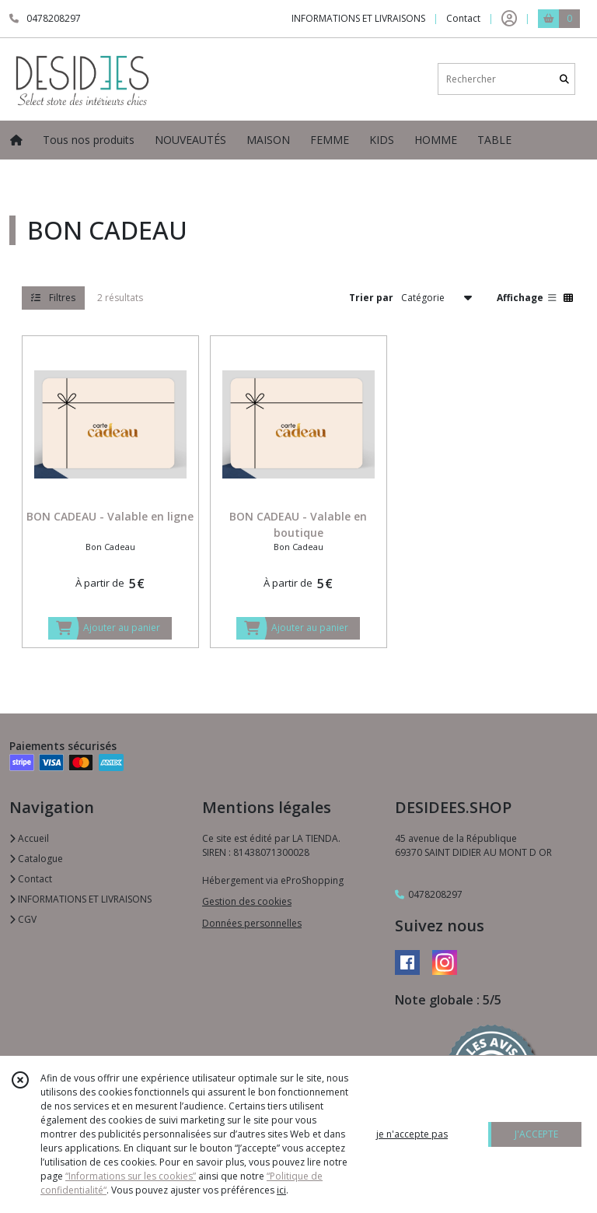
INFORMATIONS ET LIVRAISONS (80, 899)
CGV (23, 919)
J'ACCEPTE (536, 1134)
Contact (463, 18)
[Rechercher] (564, 79)
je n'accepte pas (412, 1134)
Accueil (29, 838)
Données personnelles (252, 923)
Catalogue (36, 858)
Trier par (371, 297)
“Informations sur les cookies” (130, 1176)
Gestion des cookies (247, 901)
